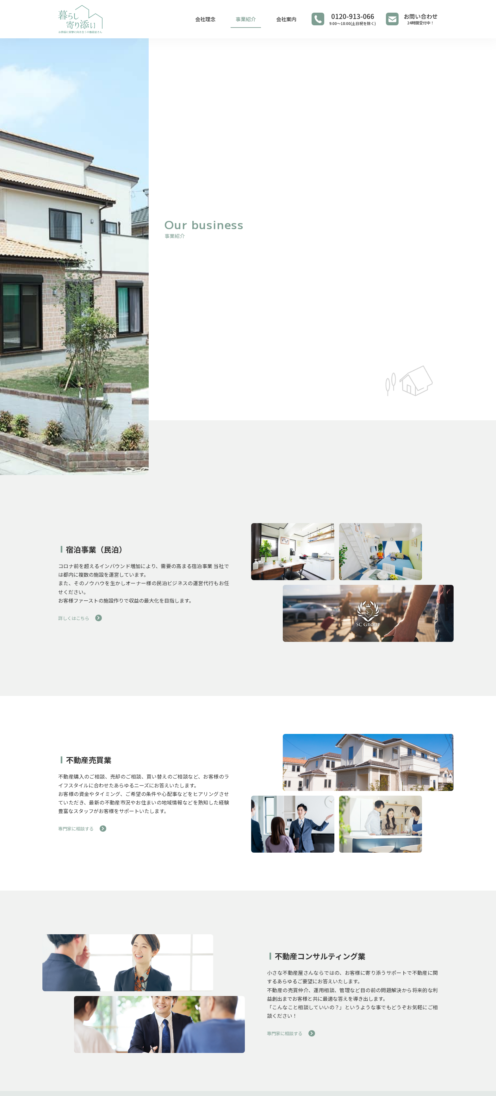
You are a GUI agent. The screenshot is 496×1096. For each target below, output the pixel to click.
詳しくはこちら (76, 618)
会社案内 (286, 19)
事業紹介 (246, 19)
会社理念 (205, 19)
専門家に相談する (78, 828)
